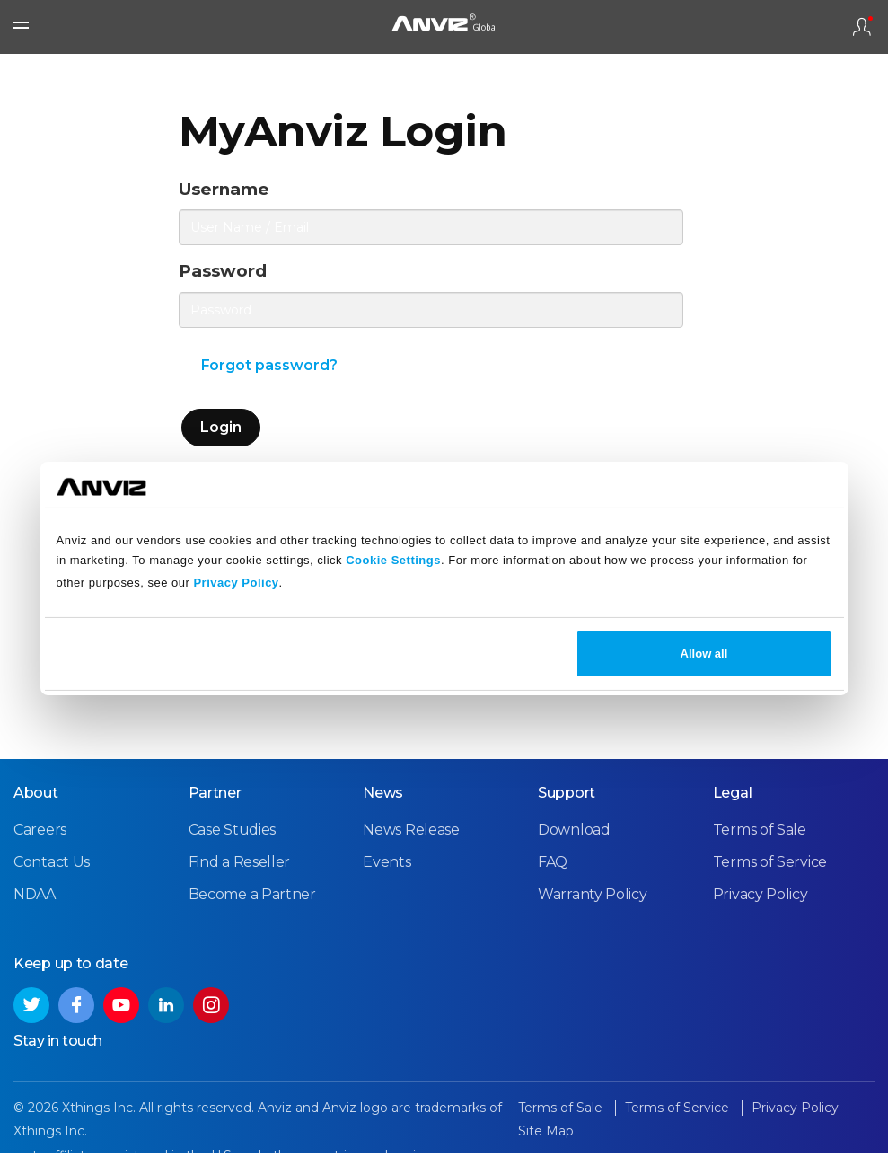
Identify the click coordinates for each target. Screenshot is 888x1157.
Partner (215, 796)
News (383, 796)
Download (574, 833)
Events (386, 865)
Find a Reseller (240, 865)
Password (227, 274)
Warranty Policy (592, 897)
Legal (732, 796)
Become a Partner (252, 897)
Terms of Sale (759, 833)
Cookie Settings (393, 560)
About (35, 796)
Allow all (704, 653)
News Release (411, 833)
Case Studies (232, 833)
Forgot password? (269, 369)
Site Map (546, 1135)
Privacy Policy (235, 582)
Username (230, 190)
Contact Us (51, 865)
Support (566, 796)
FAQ (552, 865)
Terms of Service (770, 865)
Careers (39, 833)
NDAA (34, 897)
